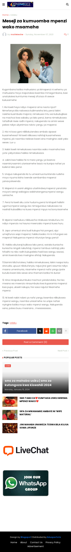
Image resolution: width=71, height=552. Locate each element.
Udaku (14, 14)
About (23, 542)
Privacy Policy (53, 542)
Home (5, 14)
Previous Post (11, 351)
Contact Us (36, 542)
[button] (3, 4)
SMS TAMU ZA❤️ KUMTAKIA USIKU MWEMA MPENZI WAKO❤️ (43, 400)
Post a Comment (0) (35, 342)
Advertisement (35, 546)
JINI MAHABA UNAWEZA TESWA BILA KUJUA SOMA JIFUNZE (44, 426)
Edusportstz (54, 537)
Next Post (62, 351)
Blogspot (26, 537)
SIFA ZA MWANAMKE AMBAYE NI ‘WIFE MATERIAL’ (41, 413)
